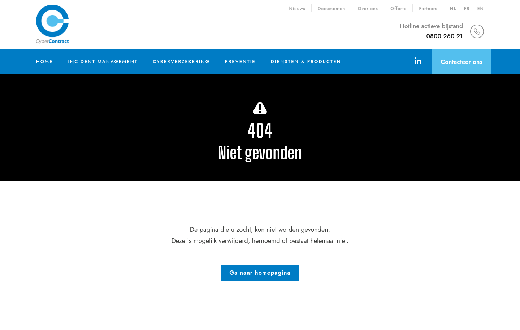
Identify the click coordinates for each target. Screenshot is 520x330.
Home (44, 61)
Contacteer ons (461, 61)
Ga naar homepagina (260, 273)
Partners (428, 8)
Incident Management (103, 61)
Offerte (398, 8)
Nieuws (297, 8)
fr (466, 8)
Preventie (240, 61)
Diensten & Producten (306, 61)
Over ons (368, 8)
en (480, 8)
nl (453, 8)
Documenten (331, 8)
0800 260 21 (444, 36)
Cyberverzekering (181, 61)
